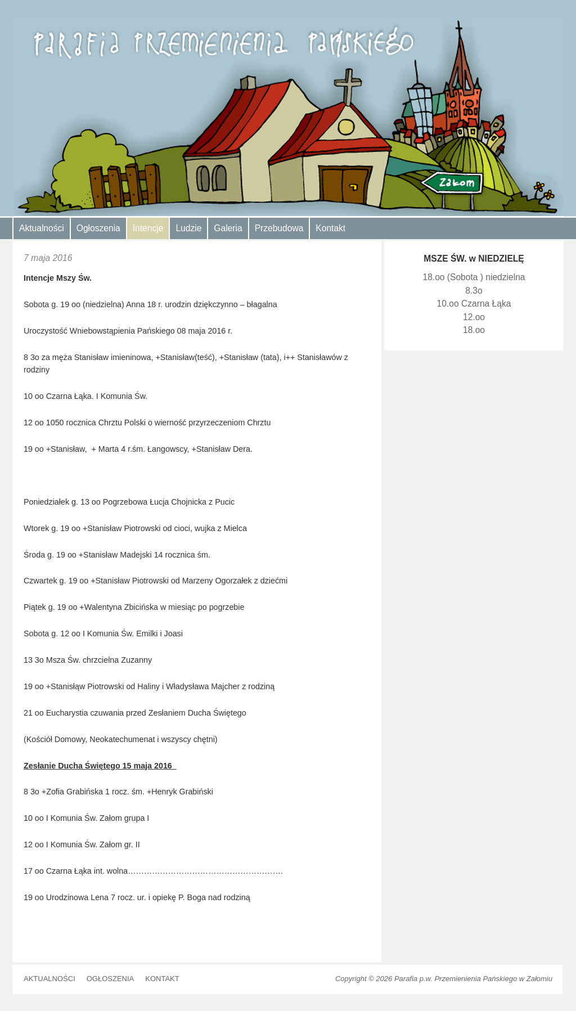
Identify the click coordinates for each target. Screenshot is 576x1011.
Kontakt (330, 228)
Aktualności (41, 228)
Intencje (148, 228)
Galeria (228, 228)
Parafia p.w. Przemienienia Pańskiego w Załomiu (473, 978)
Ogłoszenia (98, 228)
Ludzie (188, 228)
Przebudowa (279, 228)
